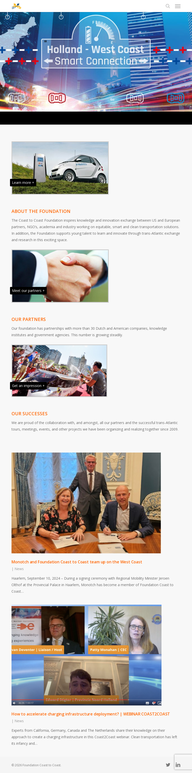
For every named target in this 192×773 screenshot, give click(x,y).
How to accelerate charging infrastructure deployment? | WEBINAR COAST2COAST (91, 714)
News (19, 568)
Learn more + (23, 182)
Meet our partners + (28, 290)
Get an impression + (28, 385)
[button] (177, 6)
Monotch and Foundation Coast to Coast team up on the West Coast (77, 562)
